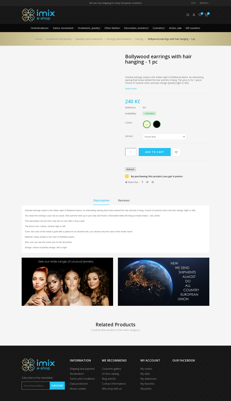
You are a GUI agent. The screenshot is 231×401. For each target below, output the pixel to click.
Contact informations (114, 383)
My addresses (148, 378)
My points (146, 388)
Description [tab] (101, 200)
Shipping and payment (82, 368)
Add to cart (154, 151)
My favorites (147, 383)
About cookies (78, 388)
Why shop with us (112, 388)
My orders (146, 368)
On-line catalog (110, 373)
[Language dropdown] (203, 3)
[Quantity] (130, 152)
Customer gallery (111, 368)
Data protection (79, 383)
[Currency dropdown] (192, 3)
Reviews (124, 200)
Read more (131, 88)
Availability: (130, 113)
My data (145, 373)
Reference (130, 107)
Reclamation (77, 373)
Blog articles (109, 378)
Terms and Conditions (82, 378)
